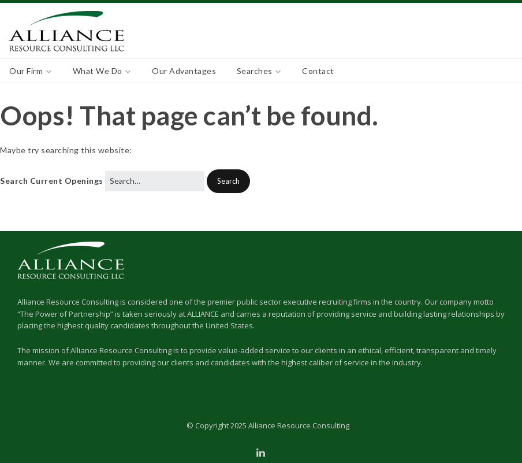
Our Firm (26, 71)
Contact (318, 71)
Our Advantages (184, 71)
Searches (255, 71)
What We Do (97, 71)
